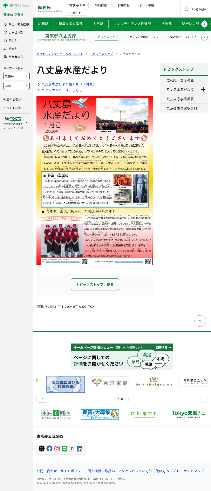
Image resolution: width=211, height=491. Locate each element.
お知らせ (75, 13)
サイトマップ (194, 470)
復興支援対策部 (71, 23)
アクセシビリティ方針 (135, 470)
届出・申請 (146, 5)
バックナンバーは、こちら (59, 89)
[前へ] (42, 399)
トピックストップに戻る (95, 284)
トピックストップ (106, 37)
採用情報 (124, 5)
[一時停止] (126, 399)
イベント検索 (12, 108)
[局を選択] (16, 76)
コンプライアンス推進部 (132, 23)
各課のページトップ (183, 37)
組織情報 (101, 5)
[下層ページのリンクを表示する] (203, 89)
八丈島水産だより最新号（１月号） (66, 83)
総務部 (43, 23)
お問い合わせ (77, 5)
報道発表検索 (12, 99)
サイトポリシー (72, 470)
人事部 (98, 23)
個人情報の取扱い (101, 470)
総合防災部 (190, 23)
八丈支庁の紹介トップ (144, 37)
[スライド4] (122, 399)
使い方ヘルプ (166, 470)
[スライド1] (118, 399)
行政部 (166, 23)
